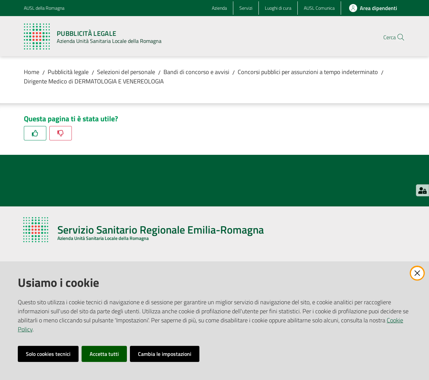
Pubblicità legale (68, 71)
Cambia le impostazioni (164, 354)
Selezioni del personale (126, 71)
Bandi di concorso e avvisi (196, 71)
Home (31, 71)
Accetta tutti (104, 354)
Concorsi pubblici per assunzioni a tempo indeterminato (308, 71)
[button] (397, 37)
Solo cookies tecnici (48, 354)
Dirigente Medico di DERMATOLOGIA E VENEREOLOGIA (94, 81)
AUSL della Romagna (44, 7)
